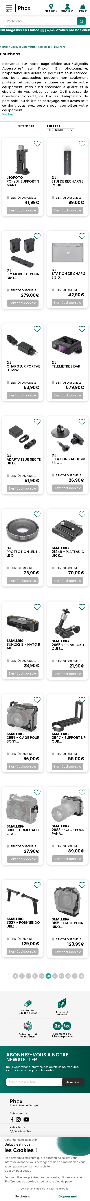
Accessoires (45, 47)
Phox (24, 7)
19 (41, 976)
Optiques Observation (23, 47)
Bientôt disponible (22, 210)
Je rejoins (72, 1082)
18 (35, 976)
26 (81, 976)
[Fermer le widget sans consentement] (20, 1140)
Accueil (4, 47)
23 (68, 976)
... (22, 976)
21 (55, 976)
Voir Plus (7, 114)
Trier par (54, 126)
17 (28, 976)
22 (61, 976)
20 (48, 976)
